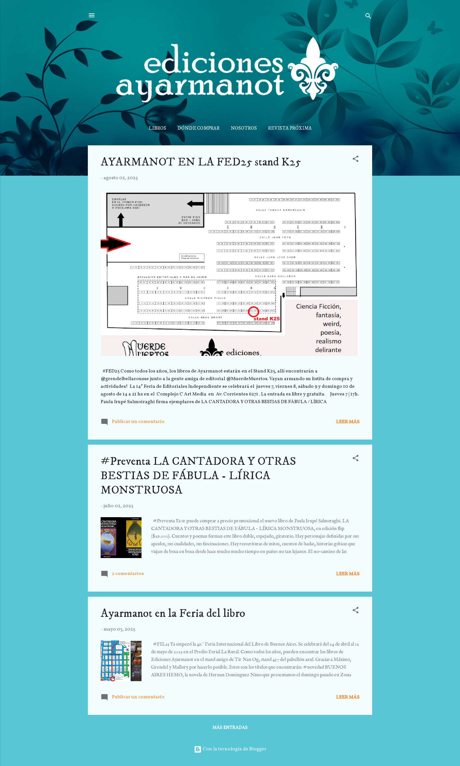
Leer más (347, 422)
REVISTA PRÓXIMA (290, 128)
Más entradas (230, 728)
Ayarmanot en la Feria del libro (173, 613)
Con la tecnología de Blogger (230, 749)
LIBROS (157, 128)
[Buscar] (368, 17)
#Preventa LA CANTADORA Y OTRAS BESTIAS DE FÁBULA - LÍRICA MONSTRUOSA (198, 475)
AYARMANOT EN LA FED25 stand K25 (201, 162)
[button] (355, 160)
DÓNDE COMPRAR (198, 128)
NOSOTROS (244, 128)
